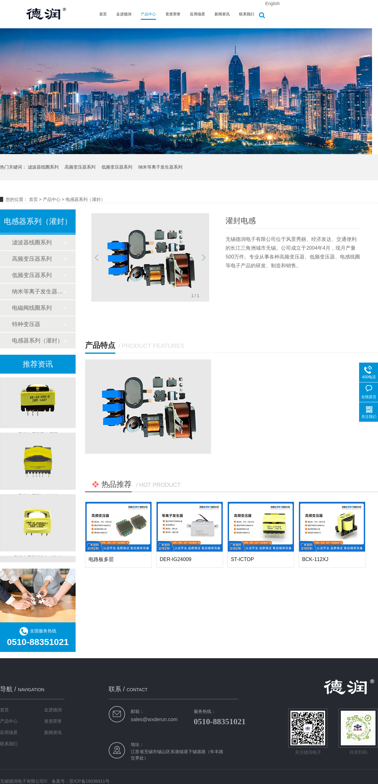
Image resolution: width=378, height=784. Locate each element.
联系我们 (246, 14)
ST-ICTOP (242, 559)
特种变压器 (26, 324)
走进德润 (123, 14)
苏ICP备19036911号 (89, 781)
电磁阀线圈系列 (32, 308)
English (272, 3)
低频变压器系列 (116, 167)
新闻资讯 (222, 14)
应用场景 (197, 14)
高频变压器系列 (80, 167)
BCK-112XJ (315, 559)
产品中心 (148, 14)
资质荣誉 (172, 14)
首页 (103, 14)
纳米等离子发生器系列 (160, 167)
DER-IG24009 (176, 559)
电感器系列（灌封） (85, 199)
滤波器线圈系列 (43, 167)
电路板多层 (101, 559)
